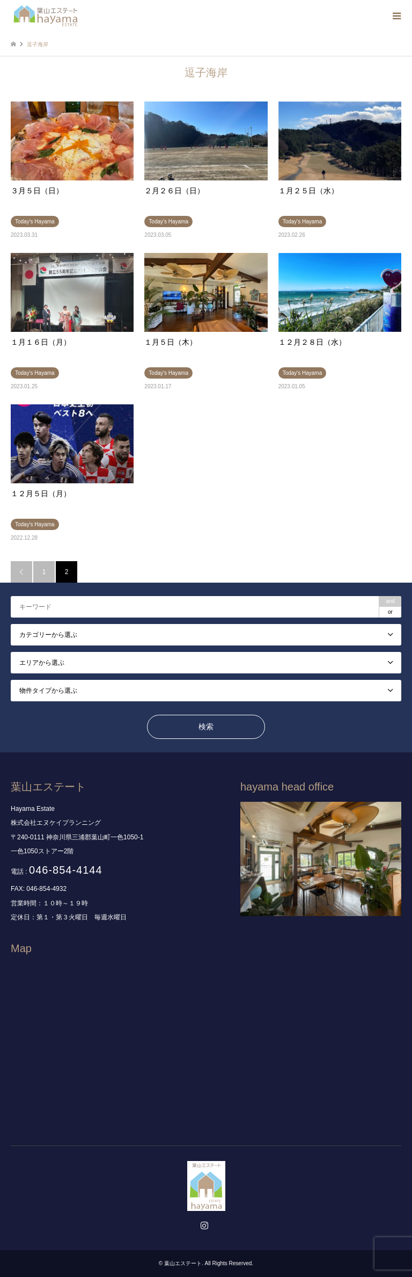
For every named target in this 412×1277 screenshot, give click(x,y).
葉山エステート (183, 1263)
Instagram (206, 1226)
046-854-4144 (65, 870)
